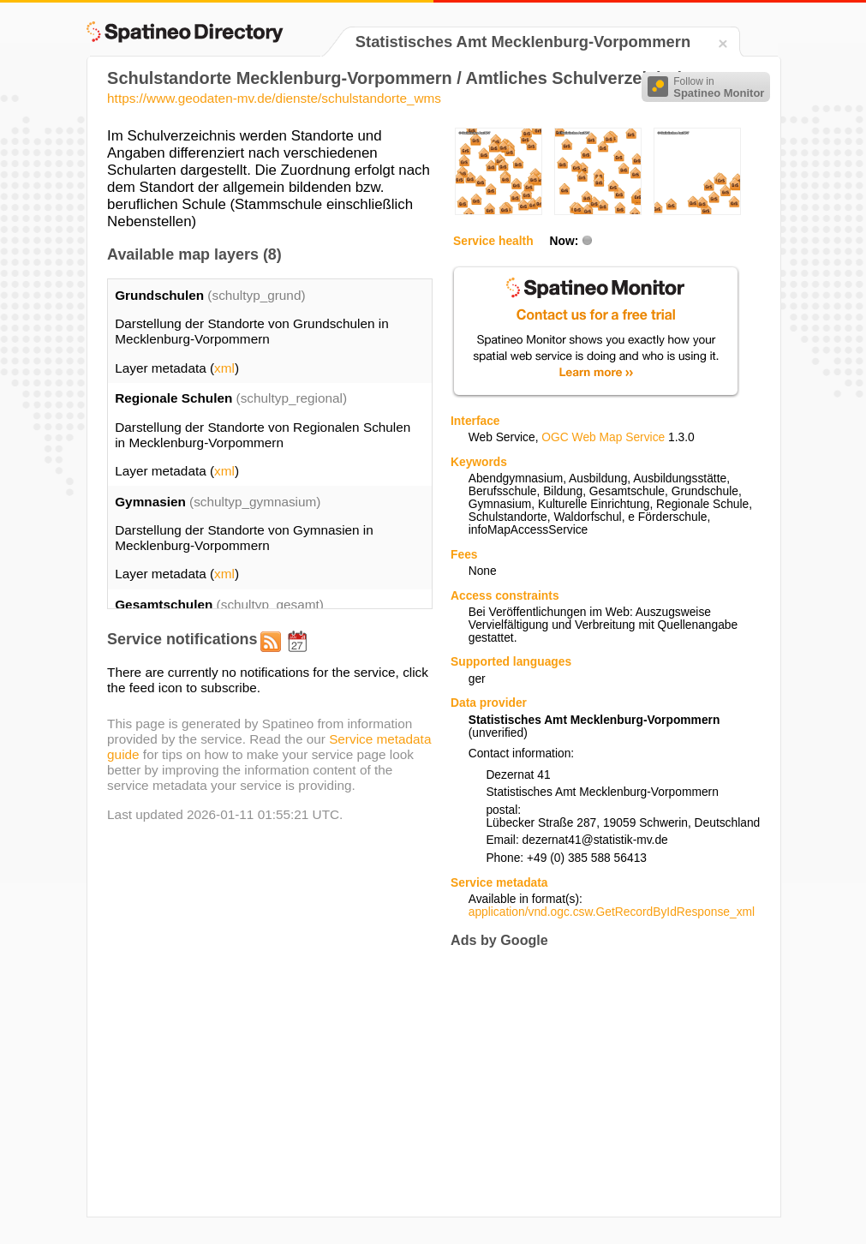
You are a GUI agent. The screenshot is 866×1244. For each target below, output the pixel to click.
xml (224, 368)
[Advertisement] (594, 1082)
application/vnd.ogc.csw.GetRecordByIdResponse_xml (612, 912)
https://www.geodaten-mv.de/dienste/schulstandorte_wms (274, 98)
